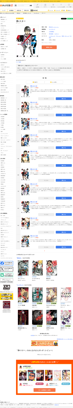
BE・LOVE (3, 215)
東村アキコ (3, 203)
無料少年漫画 (3, 108)
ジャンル (50, 10)
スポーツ (2, 144)
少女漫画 (2, 118)
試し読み (46, 98)
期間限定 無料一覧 (4, 110)
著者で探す (3, 83)
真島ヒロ (2, 207)
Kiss (1, 228)
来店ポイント (69, 10)
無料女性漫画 (3, 102)
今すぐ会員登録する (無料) (44, 390)
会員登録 (2, 54)
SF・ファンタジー (4, 150)
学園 (63, 36)
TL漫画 (2, 125)
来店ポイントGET (4, 46)
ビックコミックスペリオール (6, 258)
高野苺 (2, 196)
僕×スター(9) (33, 218)
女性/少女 (19, 10)
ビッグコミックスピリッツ (6, 226)
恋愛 (1, 131)
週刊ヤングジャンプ (5, 232)
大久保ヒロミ (3, 173)
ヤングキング (3, 249)
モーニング (3, 243)
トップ (3, 10)
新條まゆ (2, 190)
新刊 (63, 10)
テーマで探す (3, 81)
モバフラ (2, 255)
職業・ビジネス (4, 137)
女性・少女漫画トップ (5, 32)
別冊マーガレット (4, 236)
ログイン (2, 56)
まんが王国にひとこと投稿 (6, 73)
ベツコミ (2, 238)
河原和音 (2, 177)
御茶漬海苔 (3, 175)
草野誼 (2, 184)
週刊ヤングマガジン (5, 221)
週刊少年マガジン (4, 230)
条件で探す (3, 79)
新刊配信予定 (3, 25)
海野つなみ (3, 169)
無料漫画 (34, 10)
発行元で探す (3, 89)
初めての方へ (3, 71)
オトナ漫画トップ (4, 40)
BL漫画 (2, 127)
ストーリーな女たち (5, 217)
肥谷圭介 (54, 27)
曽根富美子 (3, 194)
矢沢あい (2, 209)
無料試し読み (49, 47)
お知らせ (2, 64)
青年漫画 (2, 120)
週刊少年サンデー (4, 247)
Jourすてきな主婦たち (5, 241)
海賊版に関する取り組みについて (6, 291)
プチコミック (3, 219)
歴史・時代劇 (3, 142)
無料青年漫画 (3, 106)
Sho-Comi (3, 245)
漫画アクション (4, 253)
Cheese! (2, 234)
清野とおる (3, 192)
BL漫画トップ (3, 38)
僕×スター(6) (33, 169)
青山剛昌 (2, 160)
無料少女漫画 (3, 104)
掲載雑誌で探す (4, 85)
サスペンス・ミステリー (5, 140)
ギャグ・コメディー (5, 135)
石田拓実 (2, 167)
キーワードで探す (4, 87)
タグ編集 (19, 62)
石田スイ (2, 165)
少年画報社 (51, 31)
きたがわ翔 (3, 179)
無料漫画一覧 (3, 100)
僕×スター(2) (33, 102)
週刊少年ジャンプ (4, 224)
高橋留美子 (3, 199)
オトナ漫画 (3, 129)
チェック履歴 (3, 58)
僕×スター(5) (33, 151)
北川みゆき (3, 182)
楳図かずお (3, 171)
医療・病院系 (3, 154)
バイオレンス (52, 36)
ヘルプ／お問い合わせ (5, 67)
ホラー (2, 148)
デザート (2, 251)
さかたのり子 (3, 186)
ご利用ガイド (3, 69)
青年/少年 (26, 10)
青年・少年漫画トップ (5, 34)
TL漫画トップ (3, 36)
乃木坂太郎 (3, 201)
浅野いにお (3, 162)
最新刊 (35, 82)
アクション (58, 36)
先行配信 (11, 10)
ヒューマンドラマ (4, 133)
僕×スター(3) (33, 118)
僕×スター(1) (33, 86)
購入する (64, 98)
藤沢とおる (3, 205)
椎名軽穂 (2, 188)
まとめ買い (53, 82)
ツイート (64, 18)
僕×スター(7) (33, 184)
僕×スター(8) (33, 201)
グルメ (2, 152)
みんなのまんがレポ (5, 92)
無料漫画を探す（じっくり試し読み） (65, 339)
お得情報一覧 (3, 48)
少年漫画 (2, 123)
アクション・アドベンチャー (6, 146)
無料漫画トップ (4, 19)
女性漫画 (2, 116)
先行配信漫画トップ (5, 30)
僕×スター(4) (33, 135)
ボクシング (67, 36)
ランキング (57, 10)
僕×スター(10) (34, 235)
